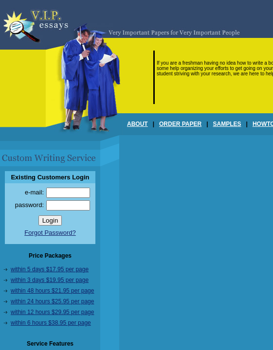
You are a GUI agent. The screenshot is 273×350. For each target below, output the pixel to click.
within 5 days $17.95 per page (50, 269)
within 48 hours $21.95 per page (52, 290)
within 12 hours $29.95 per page (52, 312)
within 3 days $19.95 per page (50, 280)
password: (29, 205)
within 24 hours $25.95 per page (52, 301)
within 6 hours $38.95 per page (51, 322)
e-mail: (34, 192)
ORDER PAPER (180, 124)
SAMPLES (227, 124)
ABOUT (137, 124)
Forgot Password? (50, 232)
